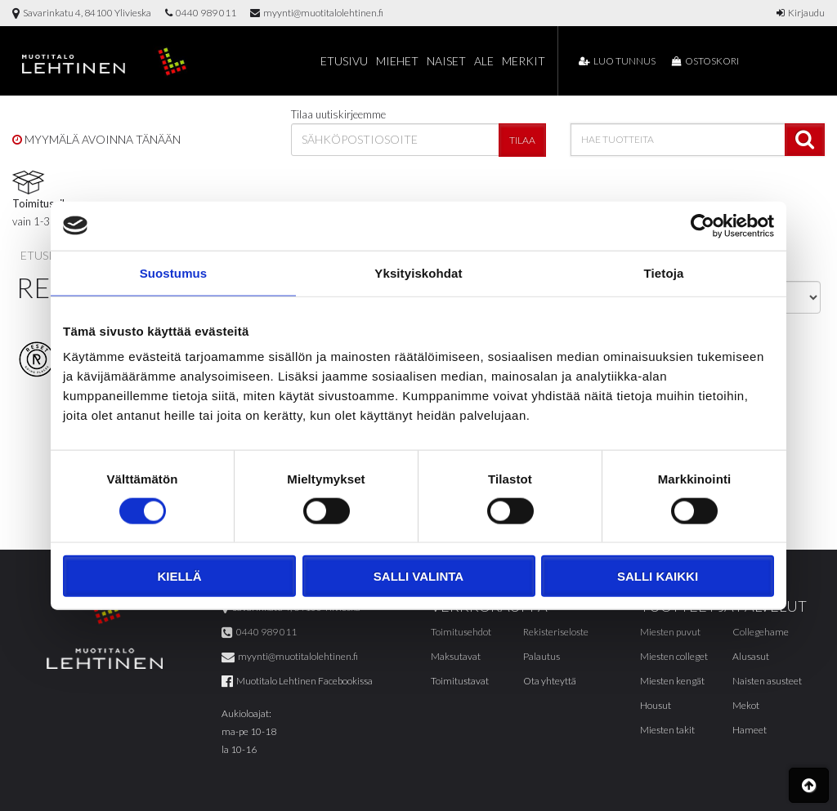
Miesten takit (667, 730)
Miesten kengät (672, 681)
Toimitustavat (460, 681)
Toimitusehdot (461, 632)
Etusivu (344, 61)
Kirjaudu (801, 13)
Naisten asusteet (767, 681)
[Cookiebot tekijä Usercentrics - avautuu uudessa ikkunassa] (702, 225)
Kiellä (179, 576)
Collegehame (760, 632)
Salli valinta (418, 576)
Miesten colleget (674, 656)
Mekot (745, 705)
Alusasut (750, 656)
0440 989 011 (200, 13)
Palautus (541, 656)
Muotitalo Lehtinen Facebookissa (297, 681)
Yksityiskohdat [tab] (418, 272)
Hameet (749, 730)
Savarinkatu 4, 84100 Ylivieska (81, 13)
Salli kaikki (657, 576)
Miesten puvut (670, 632)
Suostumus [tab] (174, 272)
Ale (484, 61)
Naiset (446, 61)
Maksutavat (456, 656)
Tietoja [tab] (664, 272)
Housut (655, 705)
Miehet (397, 61)
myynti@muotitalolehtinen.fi (316, 13)
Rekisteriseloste (556, 632)
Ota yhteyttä (549, 681)
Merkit (523, 61)
